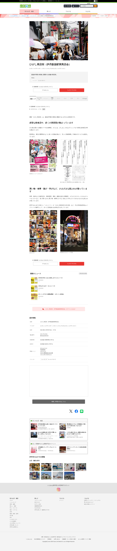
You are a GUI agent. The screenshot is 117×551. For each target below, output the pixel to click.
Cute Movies (37, 508)
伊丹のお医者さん (14, 527)
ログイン (76, 6)
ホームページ (43, 348)
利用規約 (49, 539)
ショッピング (33, 15)
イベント (61, 500)
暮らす (49, 11)
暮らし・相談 (13, 506)
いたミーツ (43, 351)
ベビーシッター (38, 500)
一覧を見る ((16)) (83, 273)
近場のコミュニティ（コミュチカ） (92, 500)
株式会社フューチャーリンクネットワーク (66, 536)
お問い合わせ (57, 539)
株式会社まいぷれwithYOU (50, 536)
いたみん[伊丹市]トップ (15, 15)
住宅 (11, 511)
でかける (68, 11)
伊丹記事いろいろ (14, 525)
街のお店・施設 (29, 11)
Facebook (42, 349)
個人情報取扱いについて (39, 539)
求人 (11, 517)
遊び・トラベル (13, 509)
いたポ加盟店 (13, 521)
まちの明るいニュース (15, 523)
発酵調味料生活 (38, 506)
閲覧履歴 (68, 6)
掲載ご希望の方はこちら (59, 401)
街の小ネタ (37, 502)
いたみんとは (29, 539)
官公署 (11, 515)
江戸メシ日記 (38, 504)
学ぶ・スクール (13, 508)
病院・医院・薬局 (14, 513)
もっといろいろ (38, 80)
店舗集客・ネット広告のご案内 (100, 15)
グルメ (11, 500)
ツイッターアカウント (46, 354)
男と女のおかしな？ (89, 502)
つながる (87, 11)
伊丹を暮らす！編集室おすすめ (42, 509)
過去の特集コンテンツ (89, 504)
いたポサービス (13, 519)
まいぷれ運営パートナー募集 (84, 539)
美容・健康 (12, 504)
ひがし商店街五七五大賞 (46, 353)
